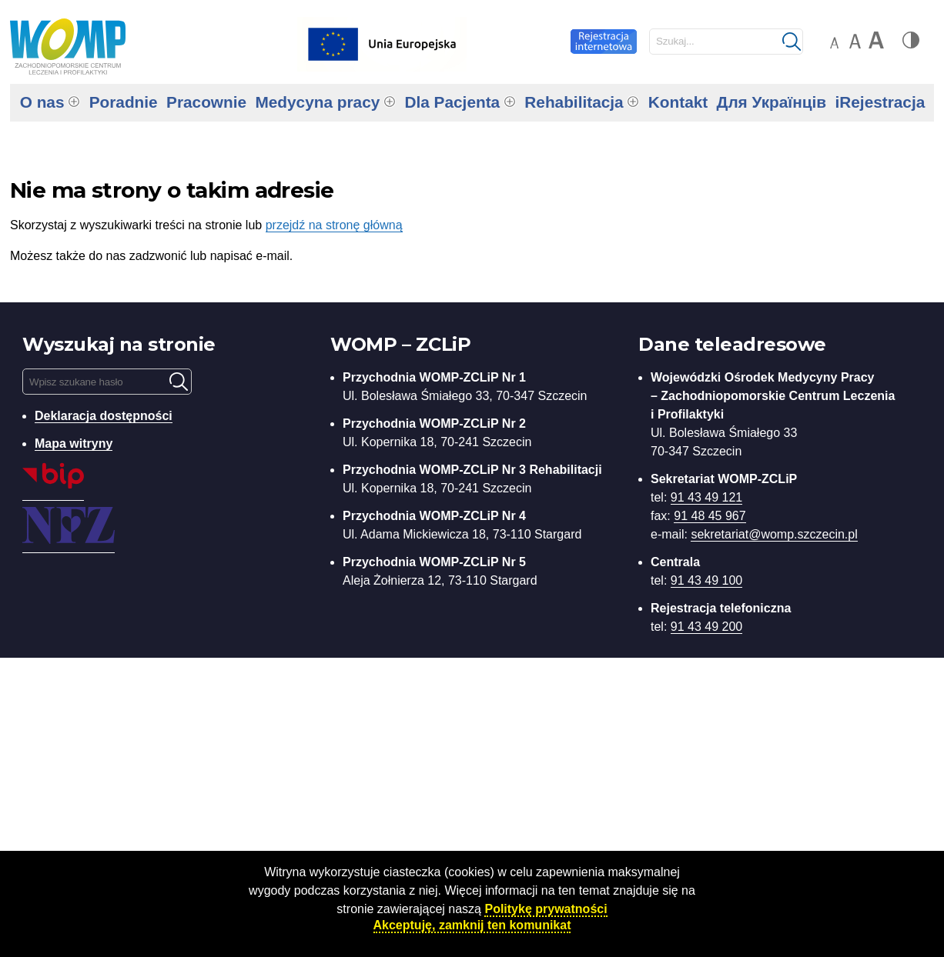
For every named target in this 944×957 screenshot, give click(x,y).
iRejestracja (880, 102)
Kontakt (678, 102)
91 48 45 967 (709, 515)
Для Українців (772, 102)
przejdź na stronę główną (334, 225)
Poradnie (123, 102)
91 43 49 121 (706, 497)
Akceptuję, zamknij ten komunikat (472, 925)
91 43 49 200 (706, 626)
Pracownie (206, 102)
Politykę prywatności (545, 908)
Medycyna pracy (317, 102)
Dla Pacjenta (452, 102)
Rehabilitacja (573, 102)
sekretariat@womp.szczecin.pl (774, 534)
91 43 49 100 (706, 580)
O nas (42, 102)
